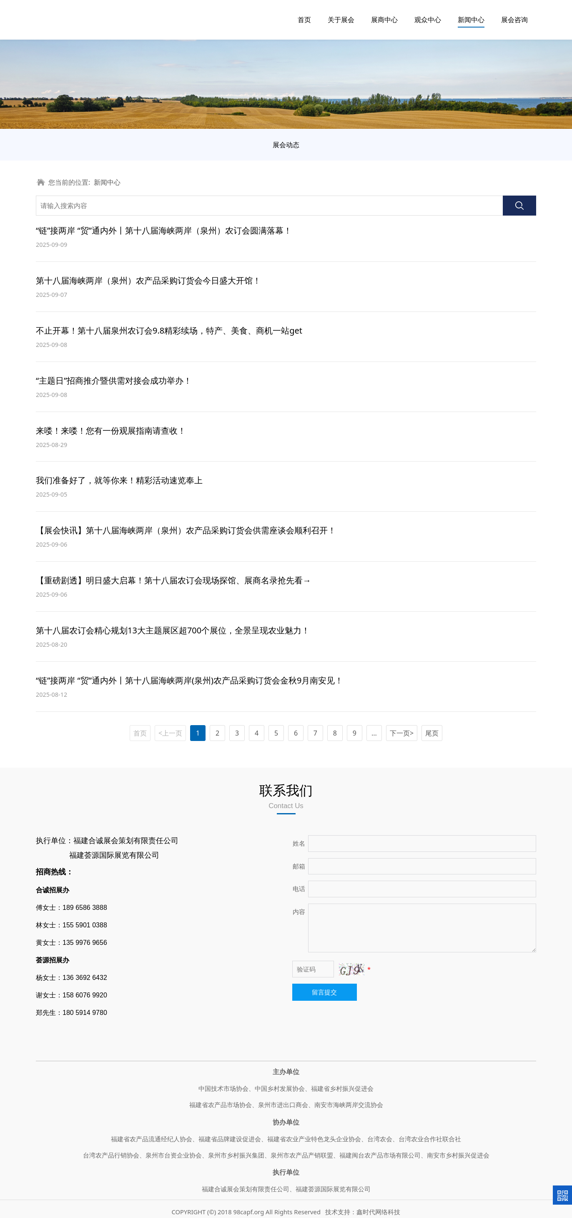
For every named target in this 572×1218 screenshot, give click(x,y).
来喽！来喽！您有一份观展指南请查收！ (111, 430)
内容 (299, 911)
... (374, 733)
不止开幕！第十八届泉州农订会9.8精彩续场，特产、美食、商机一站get (169, 330)
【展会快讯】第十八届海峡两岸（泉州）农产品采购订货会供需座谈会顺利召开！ (186, 530)
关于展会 (341, 19)
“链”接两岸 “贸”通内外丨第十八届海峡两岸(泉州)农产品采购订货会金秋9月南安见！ (189, 680)
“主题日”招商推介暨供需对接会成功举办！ (114, 380)
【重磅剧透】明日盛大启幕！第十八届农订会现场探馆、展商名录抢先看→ (173, 580)
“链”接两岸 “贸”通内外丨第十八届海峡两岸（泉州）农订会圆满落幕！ (164, 230)
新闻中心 (471, 19)
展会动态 (286, 144)
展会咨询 (514, 19)
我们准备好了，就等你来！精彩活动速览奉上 (119, 480)
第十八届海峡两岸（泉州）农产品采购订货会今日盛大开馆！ (148, 280)
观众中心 (427, 19)
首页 (304, 19)
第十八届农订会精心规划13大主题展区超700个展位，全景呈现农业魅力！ (173, 630)
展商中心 (384, 19)
